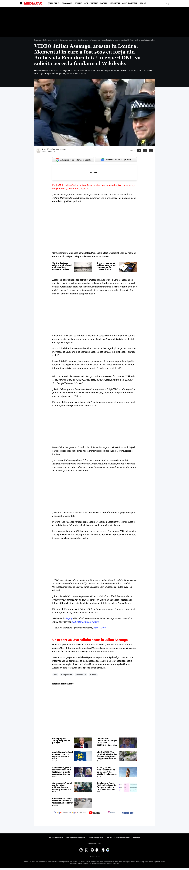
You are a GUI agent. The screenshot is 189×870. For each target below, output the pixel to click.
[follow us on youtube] (94, 812)
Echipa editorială (56, 838)
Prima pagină (39, 40)
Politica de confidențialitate (118, 838)
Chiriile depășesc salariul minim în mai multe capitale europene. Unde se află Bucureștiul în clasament (62, 266)
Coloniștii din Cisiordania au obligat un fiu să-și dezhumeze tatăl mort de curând (107, 742)
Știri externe (91, 3)
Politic (78, 3)
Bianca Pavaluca (48, 151)
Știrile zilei (54, 3)
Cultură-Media (129, 3)
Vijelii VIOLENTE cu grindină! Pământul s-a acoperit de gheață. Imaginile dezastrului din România (107, 755)
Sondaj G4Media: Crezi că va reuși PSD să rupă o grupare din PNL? (62, 755)
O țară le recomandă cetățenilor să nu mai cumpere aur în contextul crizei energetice (106, 266)
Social (103, 3)
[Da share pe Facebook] (139, 150)
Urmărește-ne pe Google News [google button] (116, 160)
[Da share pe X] (145, 150)
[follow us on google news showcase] (77, 812)
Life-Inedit (114, 3)
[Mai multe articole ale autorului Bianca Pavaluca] (38, 150)
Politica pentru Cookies (75, 838)
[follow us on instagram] (111, 812)
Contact (136, 838)
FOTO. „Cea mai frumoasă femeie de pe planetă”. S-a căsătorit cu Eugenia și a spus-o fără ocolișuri (106, 771)
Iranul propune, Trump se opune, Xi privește (61, 741)
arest (55, 675)
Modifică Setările (94, 844)
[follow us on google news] (60, 812)
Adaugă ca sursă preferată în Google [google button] (73, 160)
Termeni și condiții (96, 838)
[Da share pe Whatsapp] (151, 150)
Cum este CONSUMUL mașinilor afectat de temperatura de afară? (62, 801)
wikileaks (93, 675)
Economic (67, 3)
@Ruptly (68, 618)
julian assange (81, 675)
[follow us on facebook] (128, 812)
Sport (143, 3)
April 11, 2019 (99, 627)
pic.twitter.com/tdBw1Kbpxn (85, 622)
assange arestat (66, 675)
